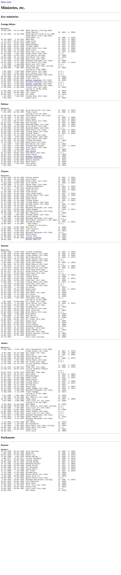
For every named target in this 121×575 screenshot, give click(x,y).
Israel (9, 2)
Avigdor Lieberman (34, 91)
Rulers (3, 2)
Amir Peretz (31, 174)
